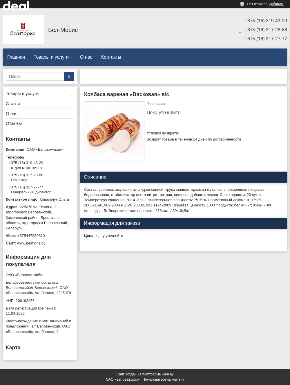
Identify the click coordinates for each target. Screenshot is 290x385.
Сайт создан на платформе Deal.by (145, 374)
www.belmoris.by (31, 243)
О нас (86, 57)
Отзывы (14, 123)
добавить (276, 4)
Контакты (111, 57)
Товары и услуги (51, 57)
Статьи (13, 103)
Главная (16, 57)
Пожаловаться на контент (163, 379)
